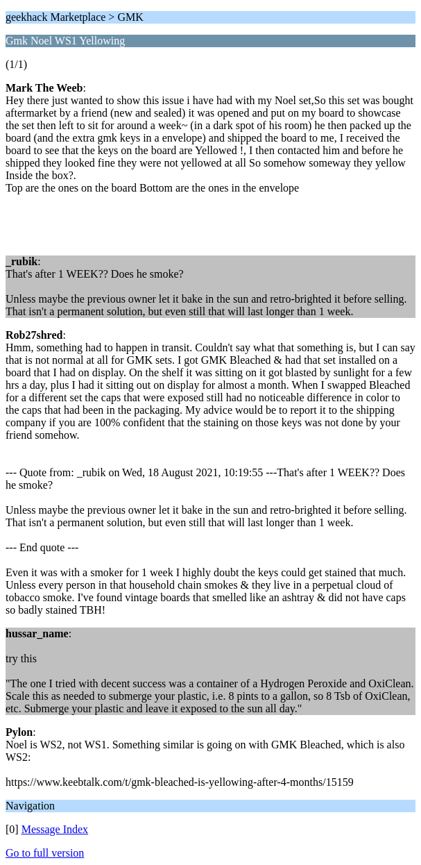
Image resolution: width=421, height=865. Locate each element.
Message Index (55, 829)
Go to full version (45, 853)
